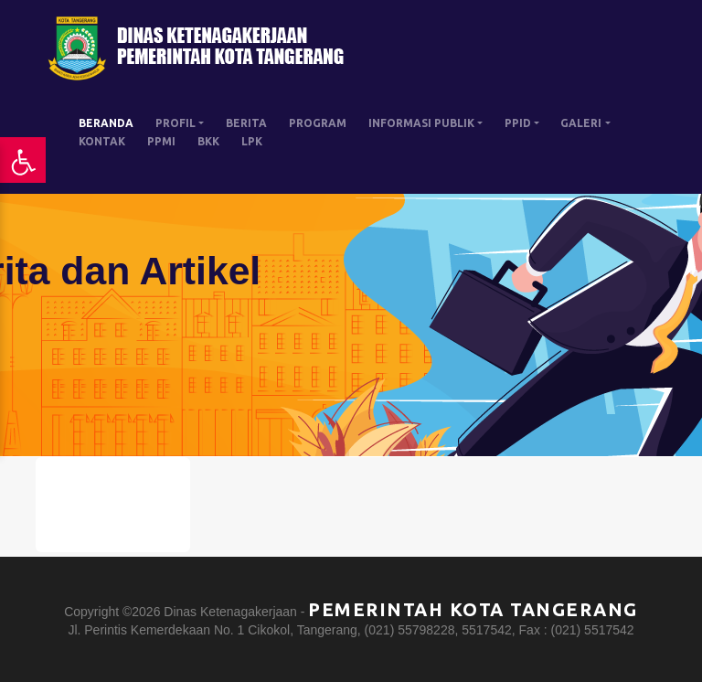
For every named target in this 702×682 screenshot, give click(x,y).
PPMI (161, 141)
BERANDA (106, 123)
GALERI (580, 123)
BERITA (246, 123)
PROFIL (175, 123)
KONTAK (102, 141)
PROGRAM (317, 123)
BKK (208, 141)
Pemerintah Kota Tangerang (473, 609)
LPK (251, 141)
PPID (518, 123)
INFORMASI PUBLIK (421, 123)
